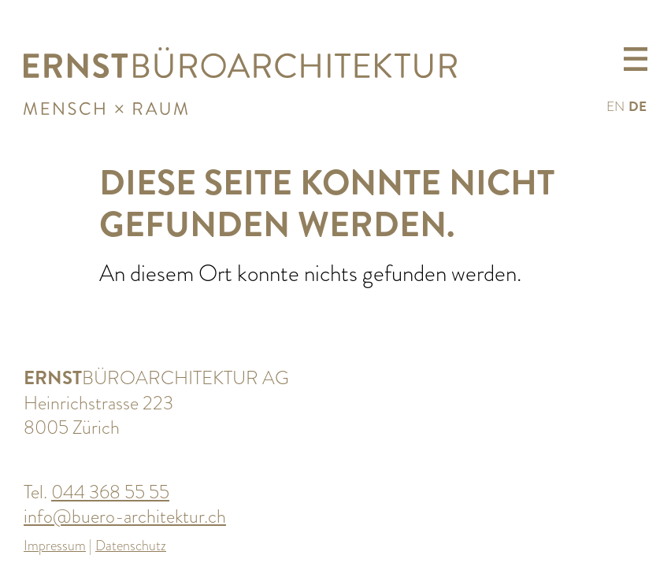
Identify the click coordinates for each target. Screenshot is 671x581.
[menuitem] (615, 105)
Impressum (55, 545)
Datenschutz (130, 545)
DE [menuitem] (637, 107)
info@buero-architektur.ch (125, 516)
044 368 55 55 (110, 492)
